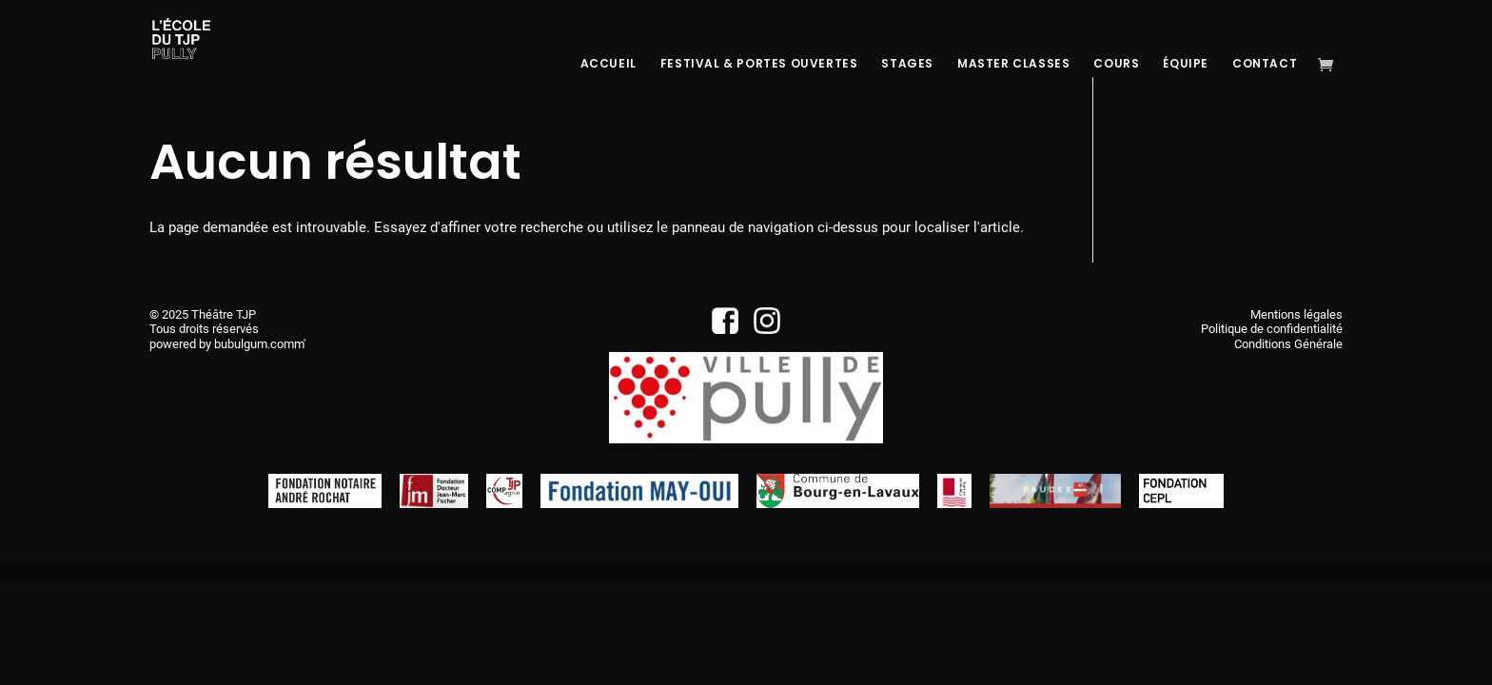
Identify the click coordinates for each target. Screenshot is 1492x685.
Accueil (608, 64)
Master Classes (1013, 64)
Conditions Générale (1288, 344)
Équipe (1185, 64)
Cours (1116, 64)
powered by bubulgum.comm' (227, 344)
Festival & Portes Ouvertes (759, 64)
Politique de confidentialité (1272, 329)
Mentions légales (1296, 314)
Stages (907, 64)
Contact (1264, 64)
